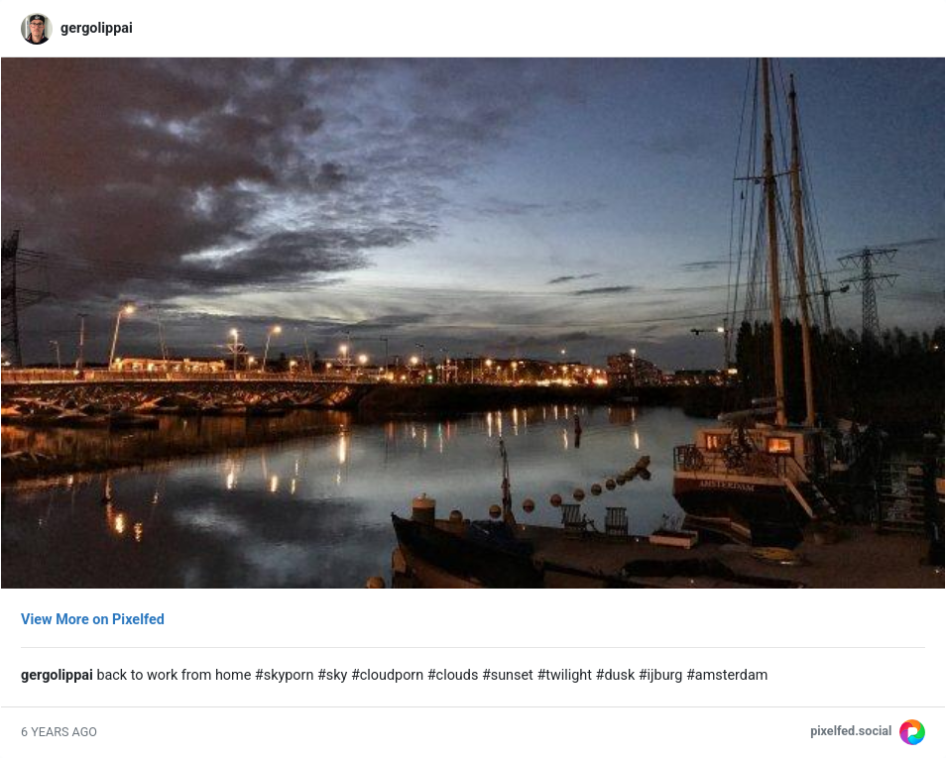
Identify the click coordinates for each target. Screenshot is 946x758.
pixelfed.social (850, 730)
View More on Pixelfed (93, 619)
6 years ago (59, 731)
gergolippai (96, 28)
